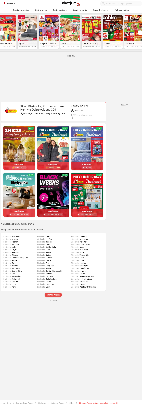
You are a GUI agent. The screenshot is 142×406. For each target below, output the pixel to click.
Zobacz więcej (53, 300)
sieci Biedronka (17, 228)
